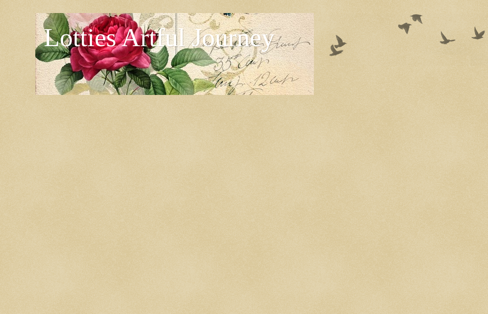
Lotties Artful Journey (159, 37)
